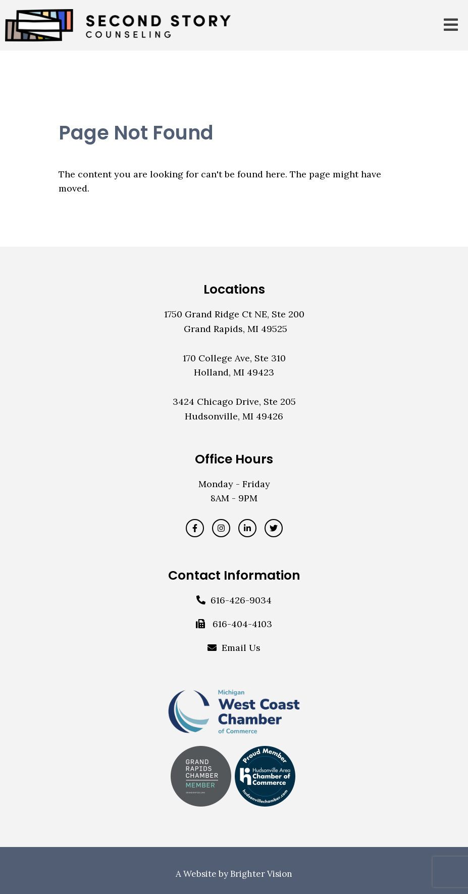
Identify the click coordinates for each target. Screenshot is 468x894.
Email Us (241, 647)
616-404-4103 (242, 624)
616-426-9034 (241, 600)
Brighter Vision (261, 873)
